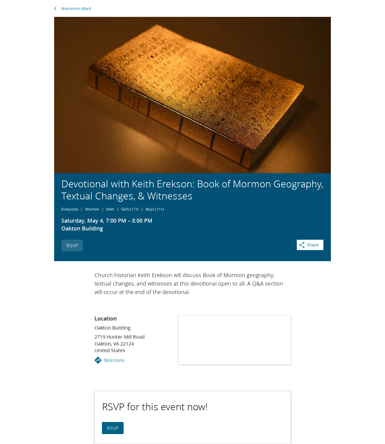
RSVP (72, 245)
